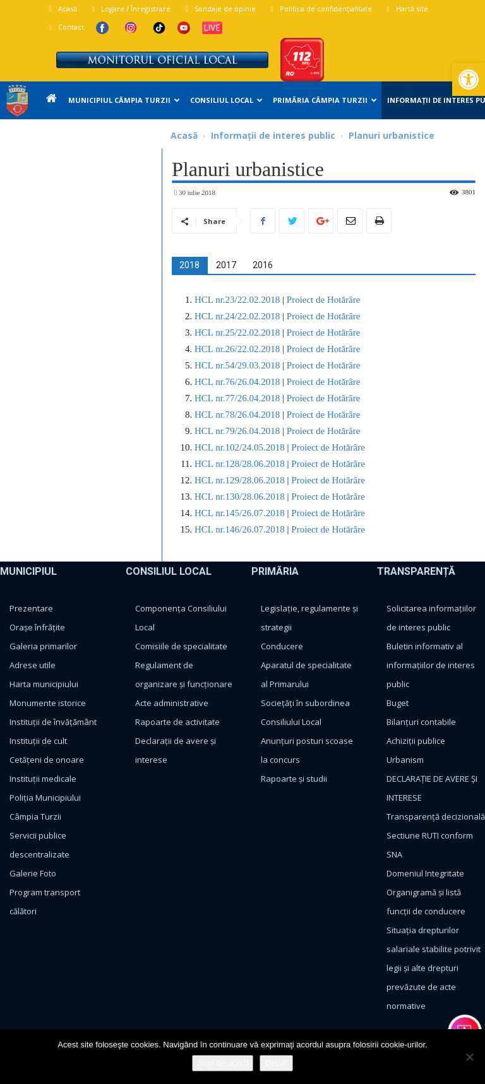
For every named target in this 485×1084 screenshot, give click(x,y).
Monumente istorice (47, 703)
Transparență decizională (435, 816)
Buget (397, 703)
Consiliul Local (226, 100)
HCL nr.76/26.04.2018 (237, 382)
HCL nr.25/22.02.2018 (237, 332)
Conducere (282, 646)
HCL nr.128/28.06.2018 (240, 464)
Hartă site (406, 8)
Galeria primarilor (43, 646)
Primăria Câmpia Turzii (325, 100)
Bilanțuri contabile (421, 722)
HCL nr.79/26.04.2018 (237, 431)
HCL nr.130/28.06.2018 (240, 497)
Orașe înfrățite (37, 627)
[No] (469, 1057)
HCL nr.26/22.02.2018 (237, 349)
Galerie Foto (32, 873)
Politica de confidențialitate (320, 8)
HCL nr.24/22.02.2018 (237, 316)
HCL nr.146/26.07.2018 (240, 529)
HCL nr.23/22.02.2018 (237, 300)
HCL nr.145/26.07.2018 (240, 513)
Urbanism (405, 759)
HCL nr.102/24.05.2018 (240, 447)
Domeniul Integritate (425, 873)
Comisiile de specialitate (181, 646)
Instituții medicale (42, 778)
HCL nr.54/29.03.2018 (237, 365)
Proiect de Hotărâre (322, 300)
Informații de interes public (273, 135)
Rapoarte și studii (294, 778)
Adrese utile (32, 665)
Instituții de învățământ (53, 722)
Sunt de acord (222, 1063)
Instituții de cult (38, 740)
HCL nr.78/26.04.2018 (237, 414)
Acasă (61, 8)
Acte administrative (171, 703)
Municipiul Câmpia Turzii (124, 100)
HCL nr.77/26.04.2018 (237, 398)
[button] (468, 79)
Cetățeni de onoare (46, 759)
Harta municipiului (43, 684)
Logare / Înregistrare (130, 8)
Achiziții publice (415, 740)
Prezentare (31, 608)
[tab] (189, 265)
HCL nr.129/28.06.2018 (240, 480)
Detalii (276, 1063)
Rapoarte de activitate (177, 722)
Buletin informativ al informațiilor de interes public (430, 665)
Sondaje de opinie (219, 8)
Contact (65, 27)
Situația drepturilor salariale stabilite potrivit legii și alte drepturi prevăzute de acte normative (433, 967)
